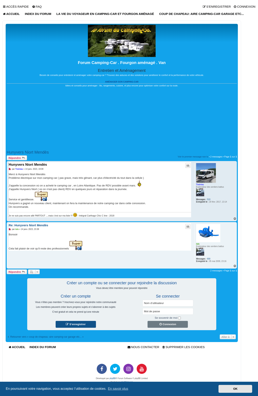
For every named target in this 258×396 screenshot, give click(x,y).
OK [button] (235, 388)
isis (198, 244)
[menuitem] (36, 7)
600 (208, 259)
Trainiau (200, 184)
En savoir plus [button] (118, 388)
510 (208, 199)
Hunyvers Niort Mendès (28, 152)
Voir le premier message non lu (193, 156)
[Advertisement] (122, 118)
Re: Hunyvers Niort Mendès (28, 225)
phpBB (112, 378)
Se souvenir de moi (168, 317)
